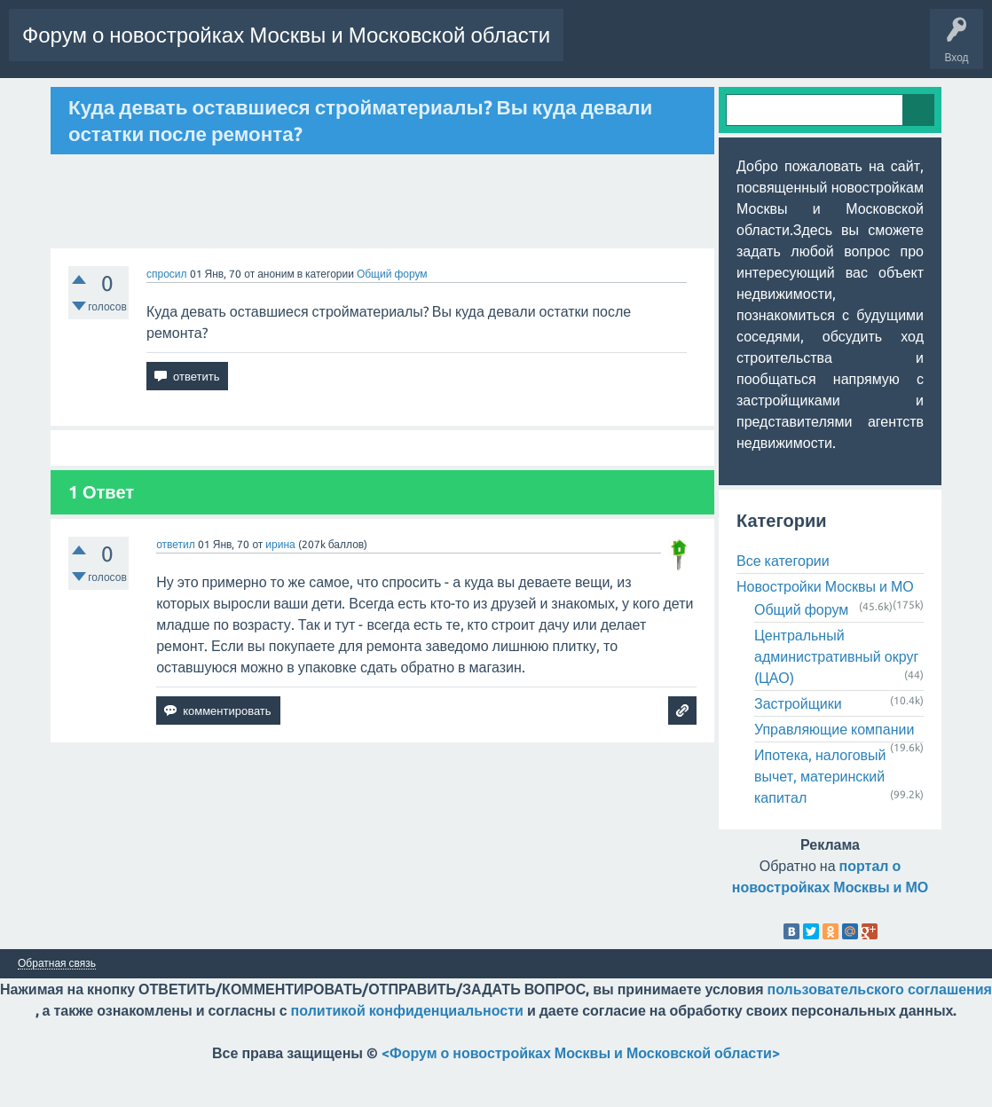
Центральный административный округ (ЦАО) (836, 700)
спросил (166, 316)
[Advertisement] (382, 244)
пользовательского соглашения (880, 1032)
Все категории (783, 604)
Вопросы (39, 100)
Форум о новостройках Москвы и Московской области (286, 35)
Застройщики (798, 747)
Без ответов (170, 100)
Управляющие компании (834, 773)
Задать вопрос (348, 100)
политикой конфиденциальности (407, 1054)
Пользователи (255, 100)
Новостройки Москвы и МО (825, 630)
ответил (175, 587)
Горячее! (100, 100)
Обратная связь (57, 1006)
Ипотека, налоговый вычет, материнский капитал (820, 819)
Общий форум (392, 316)
